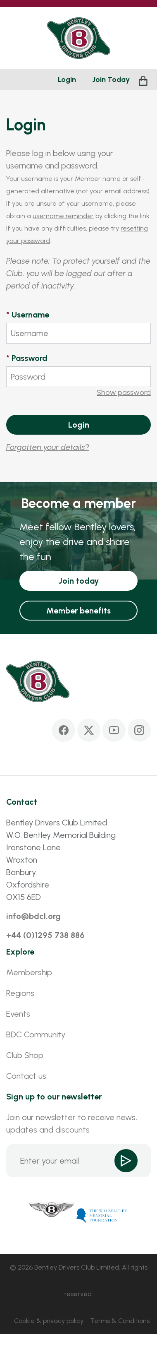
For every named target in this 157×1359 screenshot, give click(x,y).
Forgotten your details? (47, 447)
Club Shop (24, 1055)
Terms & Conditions (120, 1321)
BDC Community (35, 1034)
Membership (29, 972)
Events (18, 1014)
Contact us (26, 1076)
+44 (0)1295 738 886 (45, 935)
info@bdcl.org (33, 916)
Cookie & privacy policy (48, 1321)
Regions (20, 993)
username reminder (63, 216)
